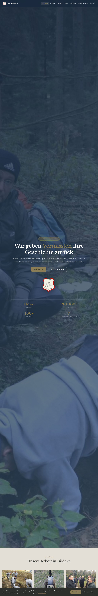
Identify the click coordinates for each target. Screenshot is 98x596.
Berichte (60, 3)
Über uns (52, 3)
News (66, 3)
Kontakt (92, 3)
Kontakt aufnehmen (58, 269)
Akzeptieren (41, 592)
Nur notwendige (55, 592)
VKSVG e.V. (10, 3)
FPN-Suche (73, 3)
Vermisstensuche (83, 3)
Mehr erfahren (38, 269)
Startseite (45, 3)
